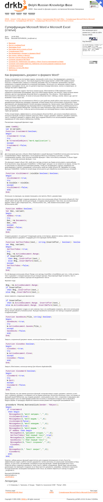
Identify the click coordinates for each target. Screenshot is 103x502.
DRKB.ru (24, 499)
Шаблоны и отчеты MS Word (18, 68)
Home (7, 14)
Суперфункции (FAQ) (16, 51)
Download (32, 14)
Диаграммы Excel (15, 47)
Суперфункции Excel (16, 66)
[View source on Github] (99, 4)
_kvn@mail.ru (9, 477)
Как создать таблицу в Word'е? (19, 55)
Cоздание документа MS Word (19, 59)
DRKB (7, 19)
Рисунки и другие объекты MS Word (21, 57)
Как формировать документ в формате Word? (25, 53)
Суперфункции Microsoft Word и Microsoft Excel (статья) (54, 21)
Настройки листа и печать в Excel (20, 49)
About (13, 14)
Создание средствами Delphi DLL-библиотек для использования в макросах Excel (37, 64)
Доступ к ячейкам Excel (17, 45)
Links (25, 14)
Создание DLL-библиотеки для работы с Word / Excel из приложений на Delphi (36, 61)
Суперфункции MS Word (24, 21)
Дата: (7, 36)
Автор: (7, 38)
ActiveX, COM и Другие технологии (23, 19)
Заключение (13, 70)
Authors (19, 14)
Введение (12, 43)
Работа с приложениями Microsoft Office (50, 19)
